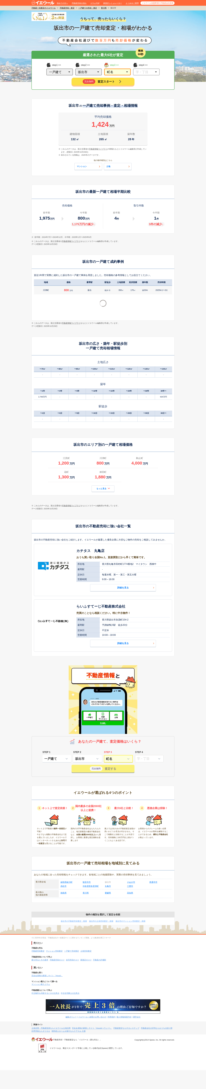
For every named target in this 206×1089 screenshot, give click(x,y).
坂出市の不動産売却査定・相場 (74, 921)
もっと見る (103, 488)
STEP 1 (46, 752)
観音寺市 (87, 882)
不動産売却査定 (37, 951)
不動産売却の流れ (79, 3)
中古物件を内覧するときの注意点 (45, 993)
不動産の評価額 (99, 960)
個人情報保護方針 (124, 1017)
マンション (89, 166)
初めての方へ (62, 3)
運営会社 (136, 1017)
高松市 (64, 886)
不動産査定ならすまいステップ (126, 1028)
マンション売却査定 (54, 951)
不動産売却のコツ (57, 960)
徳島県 (64, 893)
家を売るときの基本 (39, 960)
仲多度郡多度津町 (91, 886)
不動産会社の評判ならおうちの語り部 (156, 1028)
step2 (81, 65)
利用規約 (111, 1017)
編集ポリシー (71, 1017)
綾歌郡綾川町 (67, 882)
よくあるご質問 (132, 3)
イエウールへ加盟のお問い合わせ (92, 1017)
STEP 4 (139, 752)
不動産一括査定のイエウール (43, 8)
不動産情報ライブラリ (71, 241)
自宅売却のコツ (72, 960)
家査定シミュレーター (112, 3)
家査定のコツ (86, 960)
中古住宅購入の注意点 (70, 993)
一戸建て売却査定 (71, 951)
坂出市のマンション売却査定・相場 (130, 921)
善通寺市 (153, 882)
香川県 (104, 8)
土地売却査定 (86, 951)
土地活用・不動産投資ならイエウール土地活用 (51, 1028)
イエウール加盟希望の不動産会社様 (157, 3)
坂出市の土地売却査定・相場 (101, 921)
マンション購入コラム (40, 984)
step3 (109, 65)
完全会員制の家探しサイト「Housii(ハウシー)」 (92, 1028)
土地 (118, 166)
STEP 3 (108, 752)
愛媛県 (108, 893)
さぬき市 (131, 882)
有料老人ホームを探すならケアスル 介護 (69, 1031)
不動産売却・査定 (67, 8)
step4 (138, 65)
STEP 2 (77, 752)
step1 (52, 65)
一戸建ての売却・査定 (87, 8)
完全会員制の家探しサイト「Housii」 (47, 976)
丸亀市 (108, 886)
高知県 (130, 893)
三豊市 (130, 886)
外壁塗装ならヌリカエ (40, 1031)
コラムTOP (95, 3)
